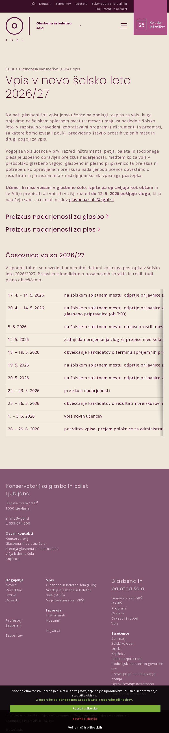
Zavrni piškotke (85, 719)
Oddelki (117, 613)
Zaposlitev (14, 635)
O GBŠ (116, 603)
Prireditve (14, 590)
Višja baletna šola (20, 553)
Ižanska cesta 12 (19, 503)
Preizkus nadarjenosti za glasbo (55, 217)
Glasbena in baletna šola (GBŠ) (71, 585)
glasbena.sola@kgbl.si (91, 199)
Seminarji (118, 638)
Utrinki (11, 595)
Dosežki (12, 600)
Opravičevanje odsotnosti (132, 683)
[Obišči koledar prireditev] (150, 17)
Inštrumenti (55, 615)
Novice (11, 585)
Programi (119, 608)
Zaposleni (14, 625)
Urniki (116, 648)
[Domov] (14, 29)
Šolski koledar (122, 643)
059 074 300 (19, 523)
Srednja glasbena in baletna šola (32, 548)
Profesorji (14, 620)
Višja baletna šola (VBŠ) (65, 600)
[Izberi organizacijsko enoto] (54, 27)
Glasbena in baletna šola (25, 543)
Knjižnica (13, 558)
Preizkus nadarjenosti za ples (51, 229)
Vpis (114, 623)
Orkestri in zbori (124, 618)
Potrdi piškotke (85, 708)
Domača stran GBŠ (126, 598)
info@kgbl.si (19, 518)
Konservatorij (17, 538)
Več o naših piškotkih (85, 727)
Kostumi (53, 620)
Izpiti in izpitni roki (126, 658)
